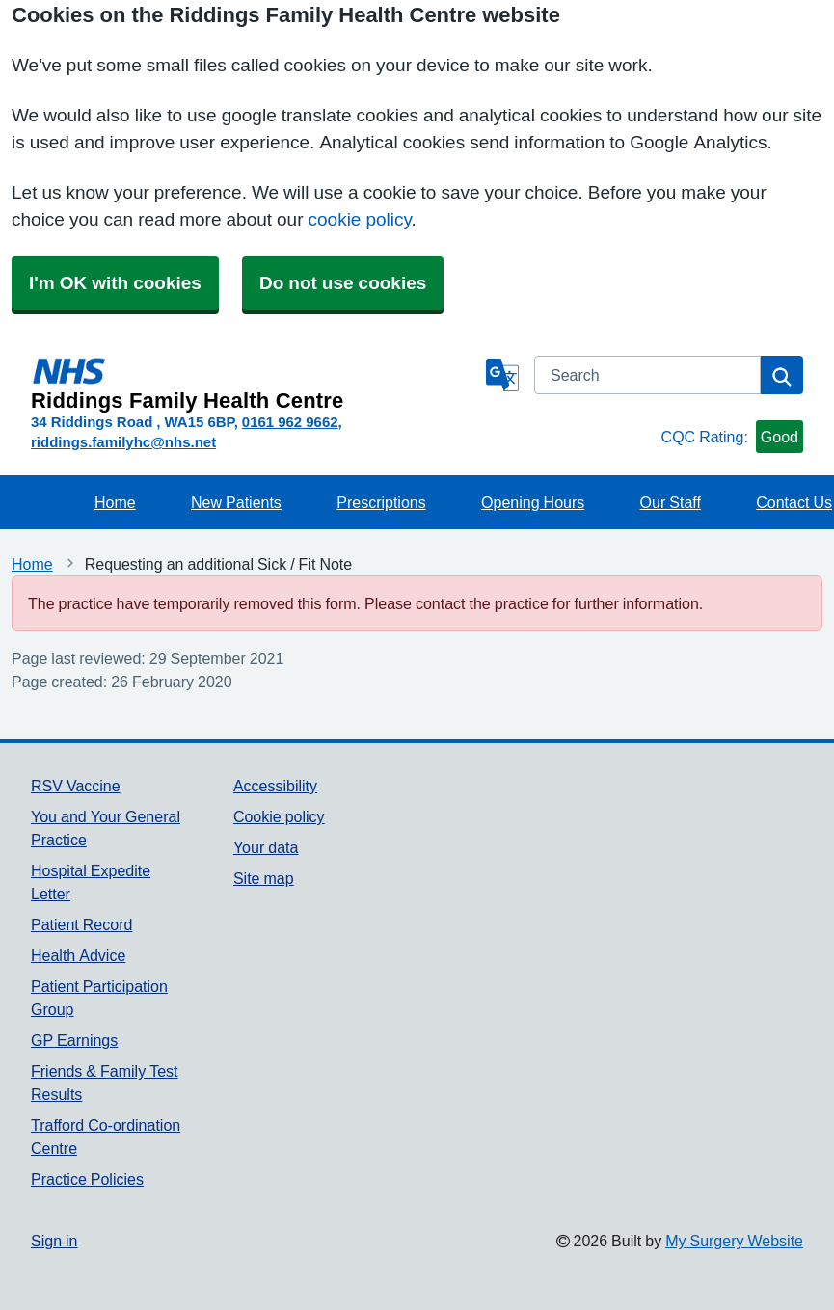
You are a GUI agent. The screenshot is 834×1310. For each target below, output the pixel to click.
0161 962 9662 (290, 421)
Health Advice (78, 955)
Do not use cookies (342, 283)
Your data (265, 847)
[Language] (502, 375)
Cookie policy (279, 816)
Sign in (54, 1240)
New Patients (236, 502)
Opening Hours (532, 502)
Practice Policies (87, 1179)
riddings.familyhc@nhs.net (123, 442)
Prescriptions (380, 502)
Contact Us (794, 502)
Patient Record (81, 924)
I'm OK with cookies (115, 283)
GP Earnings (74, 1040)
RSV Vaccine (76, 785)
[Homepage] (254, 384)
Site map (263, 878)
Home (115, 502)
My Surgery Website (734, 1240)
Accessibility (275, 785)
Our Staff (670, 502)
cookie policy (360, 219)
